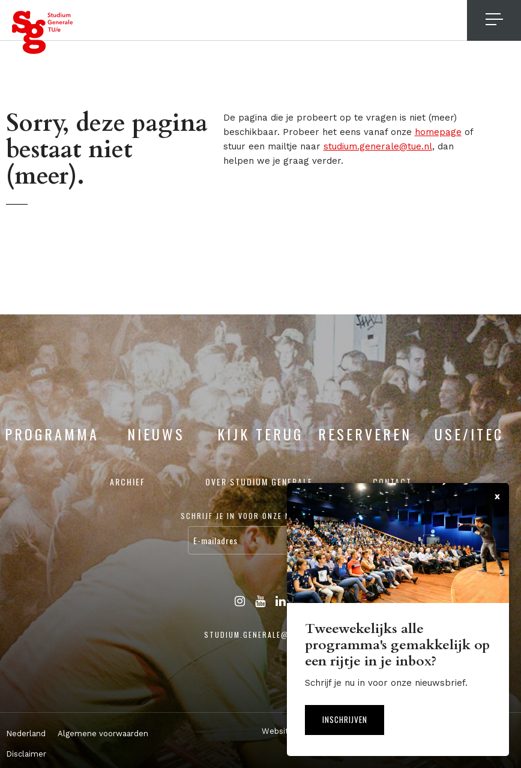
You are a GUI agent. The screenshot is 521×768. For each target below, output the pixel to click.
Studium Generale (42, 32)
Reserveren (365, 434)
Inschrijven (347, 718)
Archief (127, 481)
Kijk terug (260, 434)
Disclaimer (26, 753)
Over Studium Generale (259, 481)
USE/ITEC (469, 434)
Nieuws (156, 434)
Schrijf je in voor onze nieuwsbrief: (260, 516)
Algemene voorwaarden (103, 733)
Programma (52, 434)
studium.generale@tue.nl (378, 146)
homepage (438, 132)
